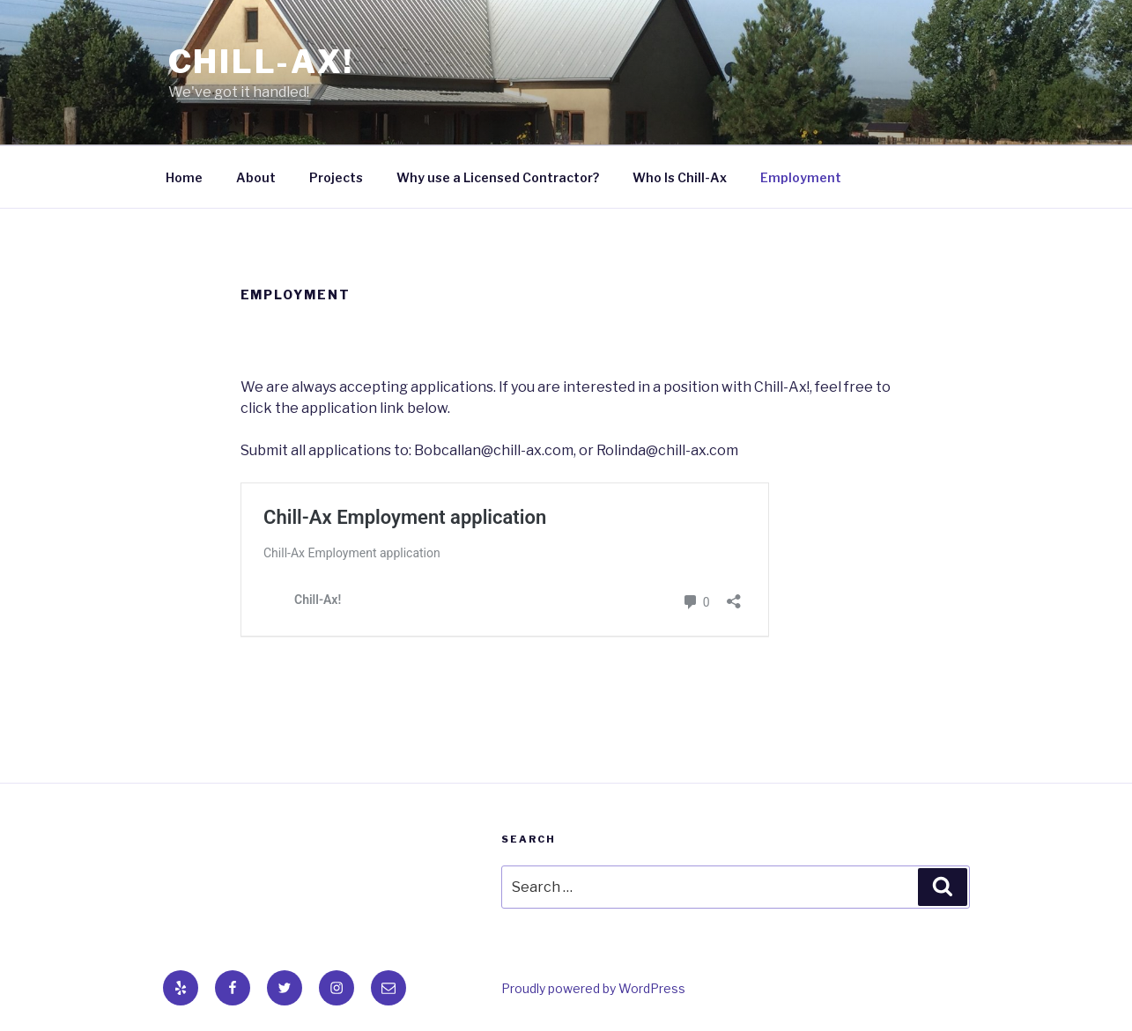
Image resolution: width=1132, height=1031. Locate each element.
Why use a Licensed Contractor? (497, 177)
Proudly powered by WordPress (593, 988)
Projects (336, 177)
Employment (800, 177)
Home (184, 177)
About (256, 177)
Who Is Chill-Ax (680, 177)
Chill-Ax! (261, 61)
